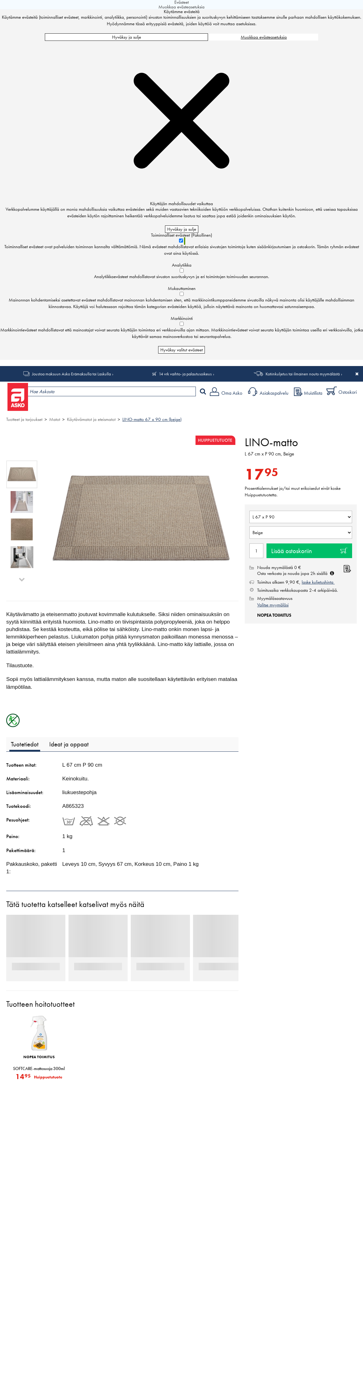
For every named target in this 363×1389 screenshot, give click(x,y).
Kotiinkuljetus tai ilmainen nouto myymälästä (303, 374)
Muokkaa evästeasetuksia (264, 37)
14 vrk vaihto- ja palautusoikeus (185, 374)
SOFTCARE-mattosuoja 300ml (39, 1068)
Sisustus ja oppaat (173, 407)
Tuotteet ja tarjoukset (58, 407)
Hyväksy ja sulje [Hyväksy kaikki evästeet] (126, 37)
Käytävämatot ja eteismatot (91, 419)
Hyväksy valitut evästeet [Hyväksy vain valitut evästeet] (181, 350)
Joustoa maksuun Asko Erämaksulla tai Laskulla (71, 374)
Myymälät (104, 407)
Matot (54, 419)
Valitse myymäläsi (273, 605)
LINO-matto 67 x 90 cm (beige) (152, 419)
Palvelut (137, 407)
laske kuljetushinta (318, 582)
